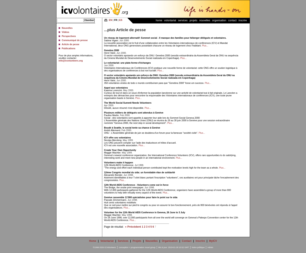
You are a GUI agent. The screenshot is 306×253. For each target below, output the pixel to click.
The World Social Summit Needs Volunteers (127, 102)
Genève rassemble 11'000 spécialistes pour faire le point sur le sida (140, 197)
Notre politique (198, 247)
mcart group (150, 247)
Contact (232, 20)
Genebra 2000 (111, 50)
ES (120, 20)
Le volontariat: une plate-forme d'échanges (127, 62)
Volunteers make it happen (118, 162)
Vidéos (65, 32)
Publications (68, 48)
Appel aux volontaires (116, 87)
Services (182, 20)
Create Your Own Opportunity (120, 150)
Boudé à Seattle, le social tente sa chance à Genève (132, 127)
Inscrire (243, 20)
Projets (193, 20)
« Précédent (133, 226)
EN (110, 20)
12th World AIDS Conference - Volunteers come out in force (136, 185)
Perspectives (69, 36)
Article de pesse (70, 44)
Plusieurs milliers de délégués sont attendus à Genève (133, 112)
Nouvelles (67, 28)
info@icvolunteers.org (71, 60)
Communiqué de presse (75, 40)
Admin (210, 247)
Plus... (205, 45)
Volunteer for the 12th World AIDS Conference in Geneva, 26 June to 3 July (144, 212)
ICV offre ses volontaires (117, 137)
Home (159, 20)
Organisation (219, 20)
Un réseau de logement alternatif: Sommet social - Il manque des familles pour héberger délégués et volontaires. (165, 38)
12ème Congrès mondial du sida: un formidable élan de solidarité (139, 172)
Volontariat (170, 20)
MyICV (213, 240)
